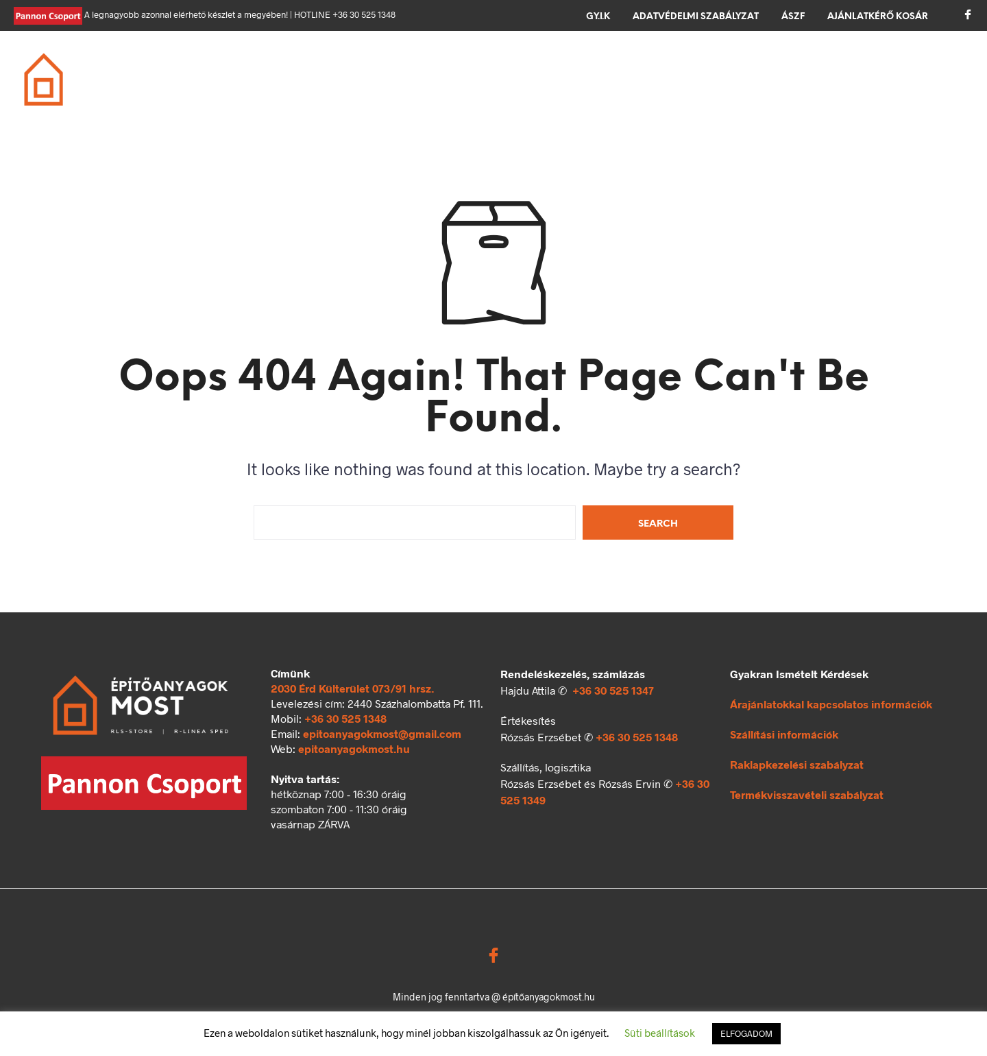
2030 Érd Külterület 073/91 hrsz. (352, 688)
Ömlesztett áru (274, 88)
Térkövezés (643, 71)
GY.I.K (598, 16)
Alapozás (256, 71)
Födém (412, 71)
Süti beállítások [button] (659, 1033)
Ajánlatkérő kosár (877, 16)
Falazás (338, 71)
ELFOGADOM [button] (746, 1033)
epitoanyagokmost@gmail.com (382, 733)
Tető (475, 71)
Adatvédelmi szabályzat (696, 16)
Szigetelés (548, 71)
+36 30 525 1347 (613, 690)
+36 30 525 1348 (345, 718)
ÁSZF (793, 16)
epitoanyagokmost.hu (354, 748)
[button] (911, 70)
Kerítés (729, 71)
